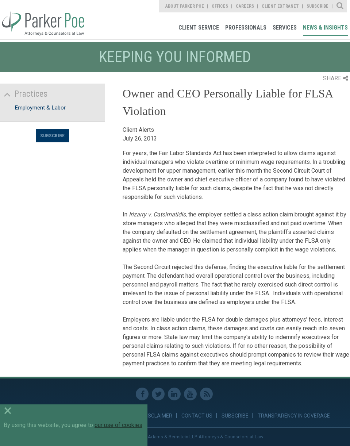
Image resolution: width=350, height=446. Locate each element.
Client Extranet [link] (280, 6)
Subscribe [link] (317, 6)
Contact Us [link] (196, 416)
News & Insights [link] (325, 27)
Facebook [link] (142, 394)
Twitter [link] (158, 394)
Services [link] (285, 27)
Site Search (340, 6)
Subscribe (52, 135)
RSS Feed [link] (206, 394)
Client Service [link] (198, 27)
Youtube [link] (190, 394)
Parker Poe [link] (42, 19)
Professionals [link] (245, 27)
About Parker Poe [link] (184, 6)
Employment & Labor (40, 107)
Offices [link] (220, 6)
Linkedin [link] (174, 394)
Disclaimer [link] (157, 416)
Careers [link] (245, 6)
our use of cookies (118, 425)
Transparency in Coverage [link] (294, 416)
